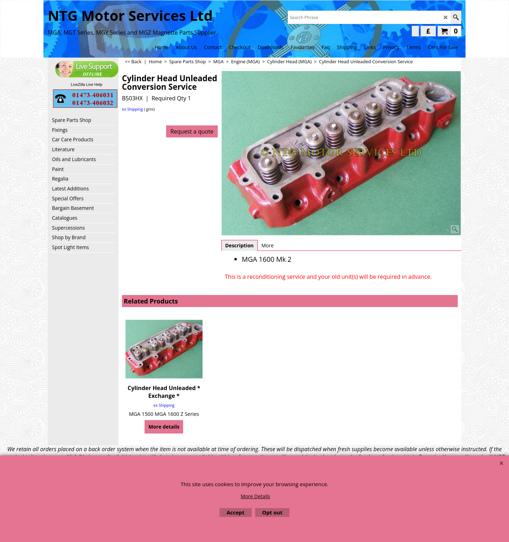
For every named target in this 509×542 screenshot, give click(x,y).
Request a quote (191, 131)
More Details (255, 496)
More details (163, 426)
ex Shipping (132, 109)
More (268, 245)
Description (239, 245)
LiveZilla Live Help (86, 84)
